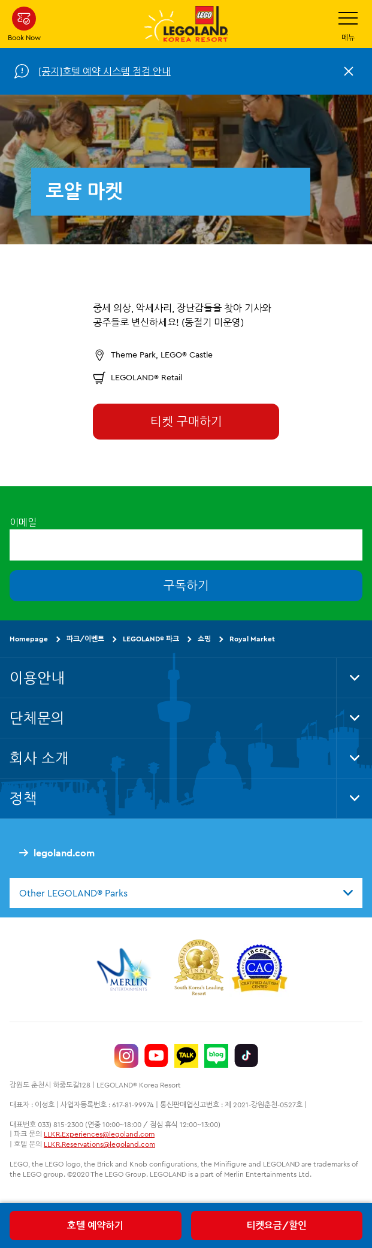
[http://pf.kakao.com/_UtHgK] (186, 1056)
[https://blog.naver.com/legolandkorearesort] (216, 1056)
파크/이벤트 (85, 638)
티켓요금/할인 (276, 1225)
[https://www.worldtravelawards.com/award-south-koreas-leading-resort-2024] (198, 969)
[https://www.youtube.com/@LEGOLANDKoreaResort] (156, 1056)
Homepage (29, 638)
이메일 (23, 522)
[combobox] (186, 892)
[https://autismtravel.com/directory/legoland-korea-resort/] (259, 969)
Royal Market (252, 638)
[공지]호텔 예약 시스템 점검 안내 (104, 71)
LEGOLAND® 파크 (151, 638)
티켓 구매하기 (186, 421)
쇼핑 (204, 638)
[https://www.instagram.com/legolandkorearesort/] (126, 1056)
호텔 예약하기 (95, 1225)
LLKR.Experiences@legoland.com (99, 1133)
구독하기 (186, 585)
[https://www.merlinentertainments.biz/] (125, 969)
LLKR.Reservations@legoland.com (99, 1144)
